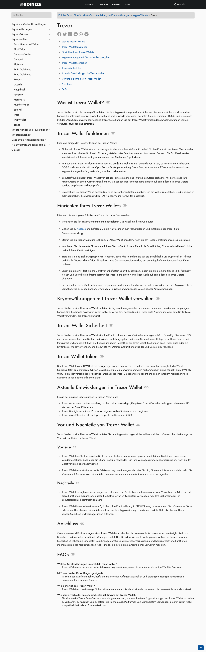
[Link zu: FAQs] (73, 554)
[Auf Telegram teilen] (87, 33)
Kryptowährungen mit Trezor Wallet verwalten (86, 57)
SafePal (18, 110)
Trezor (17, 115)
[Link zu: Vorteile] (74, 447)
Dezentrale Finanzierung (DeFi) (29, 140)
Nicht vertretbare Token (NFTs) (28, 145)
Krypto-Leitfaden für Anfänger (28, 24)
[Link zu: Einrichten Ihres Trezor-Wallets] (125, 205)
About (127, 4)
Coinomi (18, 59)
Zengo (17, 125)
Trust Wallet (20, 120)
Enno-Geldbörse (22, 74)
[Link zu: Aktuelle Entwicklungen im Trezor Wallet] (146, 387)
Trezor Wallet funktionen (74, 47)
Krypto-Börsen (19, 34)
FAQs (65, 89)
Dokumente (103, 4)
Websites (116, 4)
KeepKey (18, 94)
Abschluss (67, 84)
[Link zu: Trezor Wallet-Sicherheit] (111, 325)
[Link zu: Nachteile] (77, 483)
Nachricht (89, 4)
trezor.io (81, 229)
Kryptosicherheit (20, 135)
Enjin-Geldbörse (22, 69)
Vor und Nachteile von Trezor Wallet (81, 79)
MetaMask (19, 99)
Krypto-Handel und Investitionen (29, 130)
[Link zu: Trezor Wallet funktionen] (113, 133)
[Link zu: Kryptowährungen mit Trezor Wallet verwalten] (158, 298)
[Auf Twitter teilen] (65, 33)
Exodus (17, 79)
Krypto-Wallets (19, 39)
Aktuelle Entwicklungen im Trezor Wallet (83, 73)
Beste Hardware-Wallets (26, 44)
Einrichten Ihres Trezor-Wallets (78, 52)
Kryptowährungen (21, 29)
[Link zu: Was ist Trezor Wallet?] (108, 102)
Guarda (18, 84)
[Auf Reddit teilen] (76, 33)
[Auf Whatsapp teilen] (81, 33)
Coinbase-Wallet (22, 54)
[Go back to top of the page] (201, 647)
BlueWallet (19, 49)
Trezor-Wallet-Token (72, 68)
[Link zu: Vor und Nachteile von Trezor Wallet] (138, 425)
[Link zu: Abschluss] (82, 524)
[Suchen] (31, 15)
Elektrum (18, 64)
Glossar (15, 150)
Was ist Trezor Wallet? (73, 41)
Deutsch (179, 4)
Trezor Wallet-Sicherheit (74, 63)
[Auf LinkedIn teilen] (71, 33)
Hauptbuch (19, 89)
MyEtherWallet (21, 105)
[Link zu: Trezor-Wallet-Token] (102, 356)
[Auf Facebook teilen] (60, 33)
